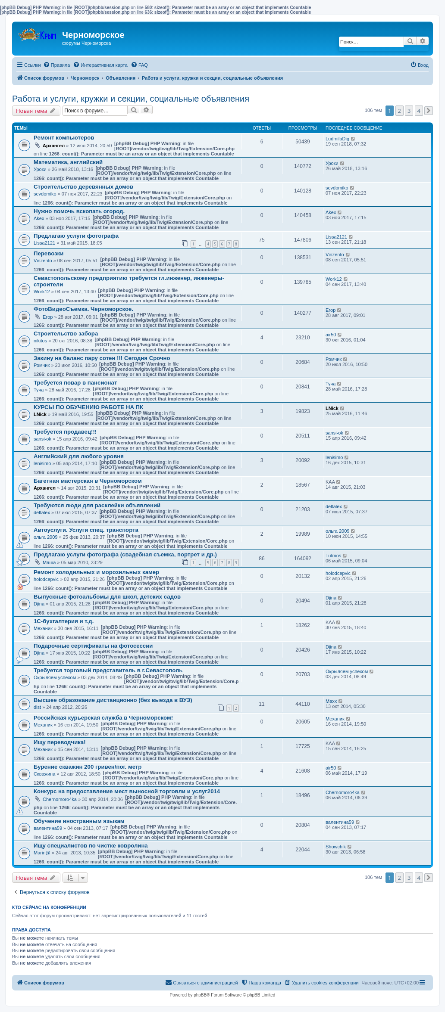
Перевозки (48, 253)
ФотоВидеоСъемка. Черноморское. (83, 309)
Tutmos (333, 555)
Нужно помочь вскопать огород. (79, 211)
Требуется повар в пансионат (75, 382)
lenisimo (42, 463)
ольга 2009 (45, 537)
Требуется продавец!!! (65, 431)
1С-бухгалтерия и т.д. (64, 621)
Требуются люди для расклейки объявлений (97, 505)
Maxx (331, 701)
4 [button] (418, 111)
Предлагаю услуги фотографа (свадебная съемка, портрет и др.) (125, 554)
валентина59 (48, 828)
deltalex (42, 512)
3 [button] (409, 111)
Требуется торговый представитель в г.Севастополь (108, 670)
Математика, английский (68, 162)
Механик (43, 628)
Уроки (40, 169)
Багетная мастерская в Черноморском (88, 481)
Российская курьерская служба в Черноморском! (103, 717)
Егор (48, 317)
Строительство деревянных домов (83, 186)
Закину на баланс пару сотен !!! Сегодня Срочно (102, 358)
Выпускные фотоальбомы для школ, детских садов (107, 596)
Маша (49, 562)
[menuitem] (56, 65)
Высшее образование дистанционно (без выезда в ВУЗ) (113, 700)
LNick (40, 414)
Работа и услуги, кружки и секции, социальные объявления (130, 98)
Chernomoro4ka (60, 799)
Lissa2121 (44, 242)
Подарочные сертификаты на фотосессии (93, 646)
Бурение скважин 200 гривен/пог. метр (87, 767)
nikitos (40, 340)
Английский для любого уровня (79, 456)
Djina (39, 603)
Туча (39, 389)
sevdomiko (45, 193)
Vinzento (43, 260)
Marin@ (42, 852)
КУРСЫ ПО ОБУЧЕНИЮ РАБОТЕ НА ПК (88, 407)
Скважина (44, 773)
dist (37, 707)
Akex (39, 218)
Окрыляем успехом (55, 677)
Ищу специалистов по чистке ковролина (91, 845)
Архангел (54, 145)
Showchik (336, 846)
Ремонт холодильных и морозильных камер (96, 572)
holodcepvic (46, 579)
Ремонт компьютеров (64, 137)
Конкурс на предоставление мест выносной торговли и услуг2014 (127, 791)
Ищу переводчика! (60, 742)
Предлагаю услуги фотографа (76, 236)
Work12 (42, 291)
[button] (428, 110)
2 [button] (399, 111)
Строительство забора (66, 333)
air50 (331, 334)
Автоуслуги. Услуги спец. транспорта (86, 530)
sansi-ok (42, 438)
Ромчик (42, 365)
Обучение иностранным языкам (79, 821)
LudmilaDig (337, 138)
